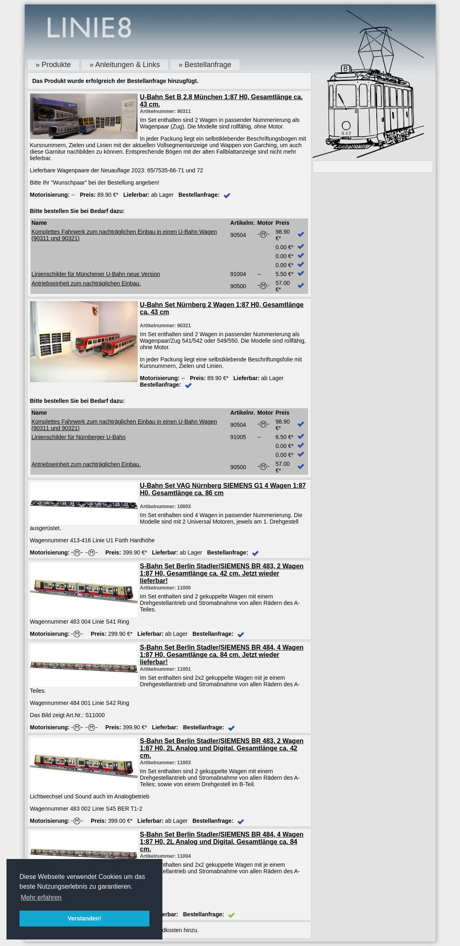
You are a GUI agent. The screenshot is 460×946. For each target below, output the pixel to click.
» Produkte (53, 65)
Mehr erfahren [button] (41, 897)
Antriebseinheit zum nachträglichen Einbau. (86, 283)
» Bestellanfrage (205, 65)
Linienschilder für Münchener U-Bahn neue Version (96, 274)
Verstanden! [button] (84, 918)
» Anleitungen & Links (125, 65)
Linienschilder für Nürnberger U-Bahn (79, 437)
